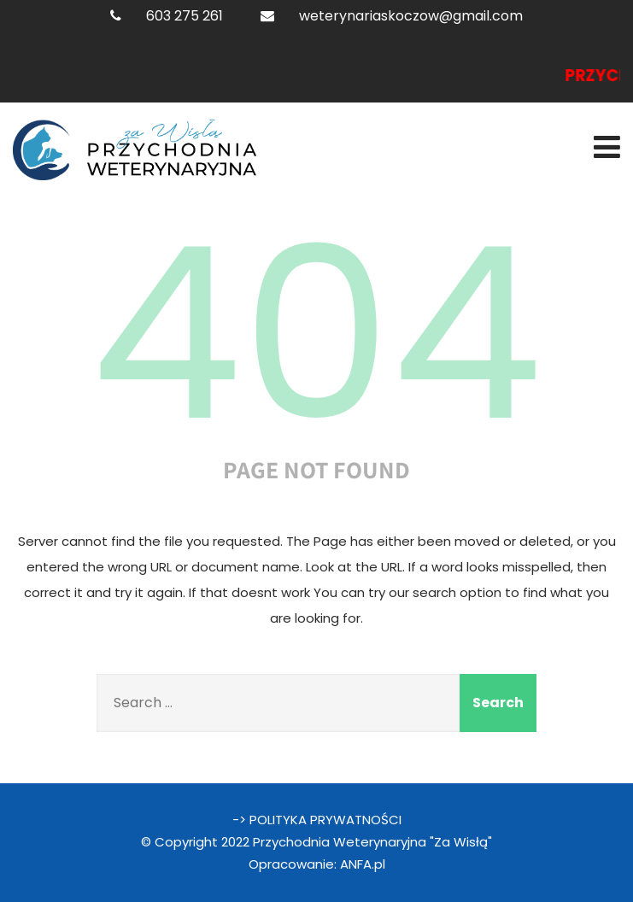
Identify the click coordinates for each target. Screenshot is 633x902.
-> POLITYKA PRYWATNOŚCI (316, 820)
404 (316, 334)
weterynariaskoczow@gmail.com (411, 16)
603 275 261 (184, 16)
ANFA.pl (362, 864)
